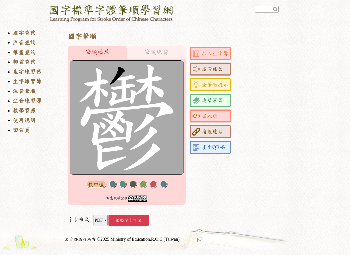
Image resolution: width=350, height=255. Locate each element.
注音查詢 (24, 42)
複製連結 (207, 132)
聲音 (113, 184)
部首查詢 (24, 62)
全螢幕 (163, 184)
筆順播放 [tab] (97, 52)
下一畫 (133, 184)
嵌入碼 (205, 116)
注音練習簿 (27, 101)
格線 (153, 184)
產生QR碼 (208, 147)
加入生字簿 (210, 53)
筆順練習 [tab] (156, 52)
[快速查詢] (267, 9)
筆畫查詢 (24, 52)
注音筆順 (24, 91)
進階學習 (207, 100)
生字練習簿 (27, 81)
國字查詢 (24, 33)
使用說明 (24, 120)
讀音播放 (207, 69)
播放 (123, 184)
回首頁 (21, 130)
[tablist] (127, 52)
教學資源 (24, 111)
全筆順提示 (210, 85)
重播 (143, 184)
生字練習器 (27, 72)
